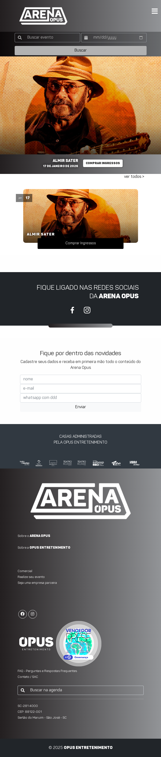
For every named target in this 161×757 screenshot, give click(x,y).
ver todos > (134, 177)
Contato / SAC (28, 677)
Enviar (80, 407)
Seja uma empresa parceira (37, 583)
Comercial (25, 571)
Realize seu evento (31, 577)
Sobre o (34, 536)
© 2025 (81, 748)
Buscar (81, 51)
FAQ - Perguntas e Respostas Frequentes (47, 671)
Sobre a (44, 547)
